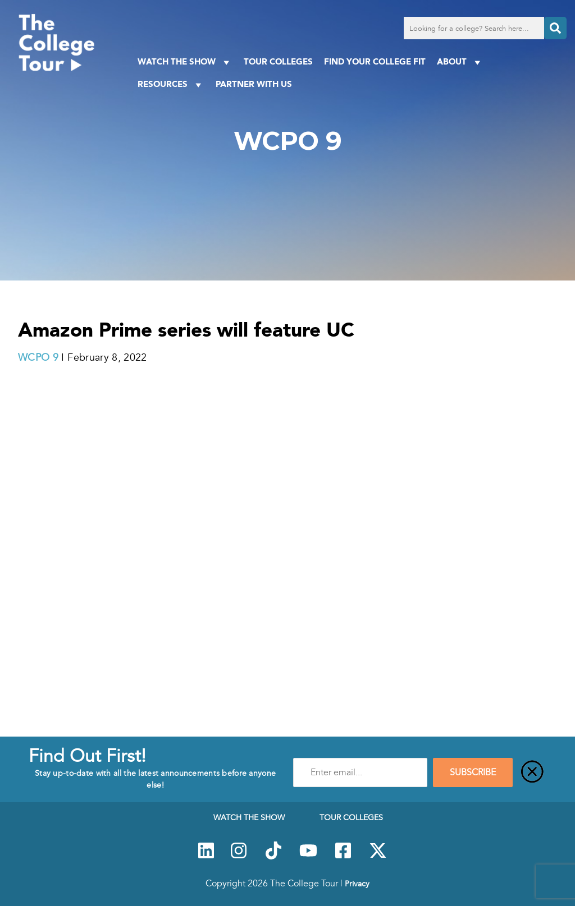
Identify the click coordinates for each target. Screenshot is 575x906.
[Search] (555, 28)
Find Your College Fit (375, 61)
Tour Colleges (278, 61)
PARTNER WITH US (254, 84)
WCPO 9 (38, 357)
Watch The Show (185, 62)
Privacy (357, 884)
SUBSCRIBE (473, 772)
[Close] (532, 772)
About (460, 62)
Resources (171, 84)
